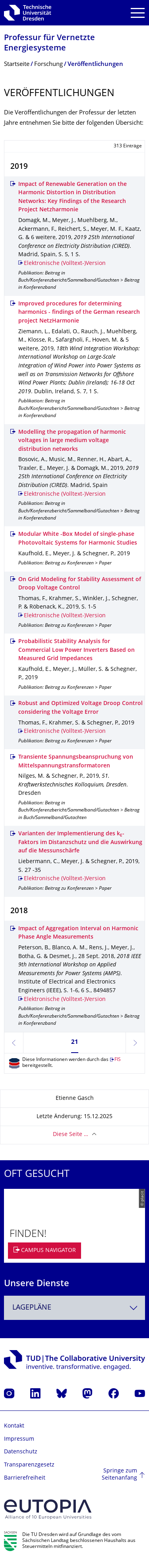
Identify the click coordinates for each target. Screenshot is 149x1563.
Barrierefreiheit (24, 1478)
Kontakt (14, 1426)
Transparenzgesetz (29, 1465)
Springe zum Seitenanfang (119, 1474)
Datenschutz (20, 1452)
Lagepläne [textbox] (31, 1307)
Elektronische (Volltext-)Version (65, 263)
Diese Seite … (70, 1134)
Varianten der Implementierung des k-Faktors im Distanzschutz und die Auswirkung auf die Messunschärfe (80, 842)
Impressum (19, 1439)
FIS (117, 1060)
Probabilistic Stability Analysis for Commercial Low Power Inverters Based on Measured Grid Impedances (76, 650)
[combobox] (74, 1308)
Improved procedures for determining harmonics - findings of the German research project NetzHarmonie (79, 312)
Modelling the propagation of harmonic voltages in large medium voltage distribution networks (72, 441)
